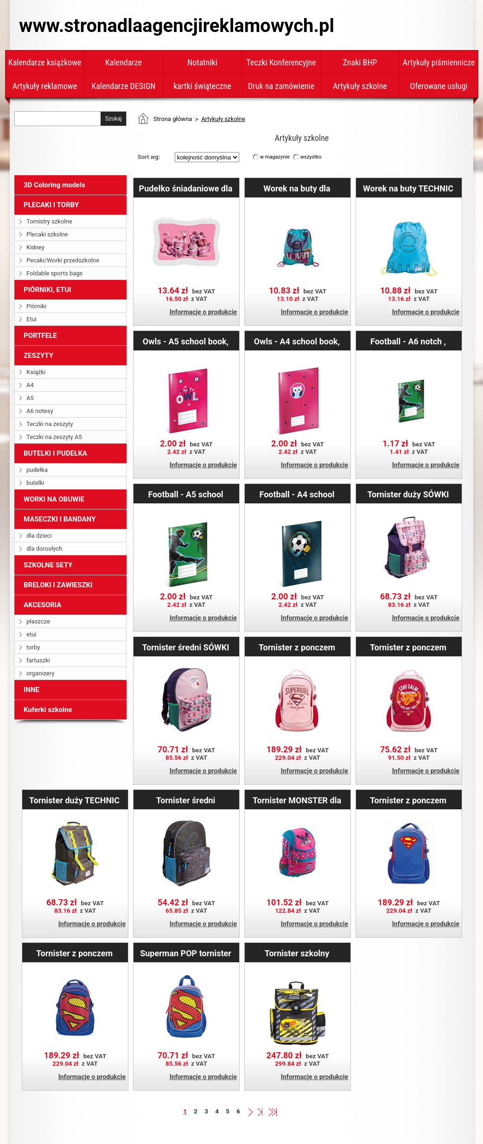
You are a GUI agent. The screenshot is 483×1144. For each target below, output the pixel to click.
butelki (35, 482)
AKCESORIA (42, 605)
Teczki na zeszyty (49, 423)
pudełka (37, 469)
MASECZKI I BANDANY (59, 519)
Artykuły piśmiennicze (439, 62)
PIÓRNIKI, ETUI (47, 290)
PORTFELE (40, 335)
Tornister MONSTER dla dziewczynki (297, 800)
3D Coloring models (54, 185)
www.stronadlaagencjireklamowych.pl (176, 26)
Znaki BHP (360, 62)
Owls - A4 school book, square (297, 341)
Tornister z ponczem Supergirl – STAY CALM (408, 647)
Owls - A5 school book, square (186, 341)
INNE (31, 690)
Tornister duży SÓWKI (408, 494)
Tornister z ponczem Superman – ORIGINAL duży (408, 800)
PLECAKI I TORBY (51, 205)
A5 (30, 397)
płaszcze (38, 621)
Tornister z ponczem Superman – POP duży (74, 953)
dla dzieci (39, 535)
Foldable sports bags (54, 273)
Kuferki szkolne (48, 709)
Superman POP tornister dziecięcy (185, 953)
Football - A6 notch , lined (408, 341)
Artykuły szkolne (360, 86)
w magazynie (275, 157)
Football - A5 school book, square (185, 494)
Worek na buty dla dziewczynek (296, 188)
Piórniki (36, 306)
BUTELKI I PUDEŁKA (55, 453)
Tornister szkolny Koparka (297, 953)
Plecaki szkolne (47, 234)
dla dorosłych (44, 548)
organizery (40, 673)
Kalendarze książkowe (44, 62)
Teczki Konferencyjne (281, 62)
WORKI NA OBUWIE (54, 499)
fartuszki (38, 660)
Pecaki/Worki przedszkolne (62, 260)
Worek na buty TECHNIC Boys (408, 188)
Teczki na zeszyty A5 (54, 436)
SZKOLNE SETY (48, 565)
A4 (30, 384)
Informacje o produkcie (203, 312)
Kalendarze (123, 62)
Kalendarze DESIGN (124, 86)
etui (31, 634)
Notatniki (202, 62)
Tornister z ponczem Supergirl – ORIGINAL (297, 647)
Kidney (35, 247)
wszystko (311, 157)
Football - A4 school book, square (296, 494)
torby (33, 647)
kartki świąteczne (202, 86)
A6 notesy (39, 410)
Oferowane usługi (439, 86)
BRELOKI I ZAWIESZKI (58, 585)
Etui (31, 319)
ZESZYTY (38, 355)
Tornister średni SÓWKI (185, 647)
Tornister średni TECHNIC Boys (186, 800)
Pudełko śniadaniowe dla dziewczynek (186, 188)
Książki (35, 372)
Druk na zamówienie (281, 86)
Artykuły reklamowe (45, 86)
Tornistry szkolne (49, 221)
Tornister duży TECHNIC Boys (74, 800)
